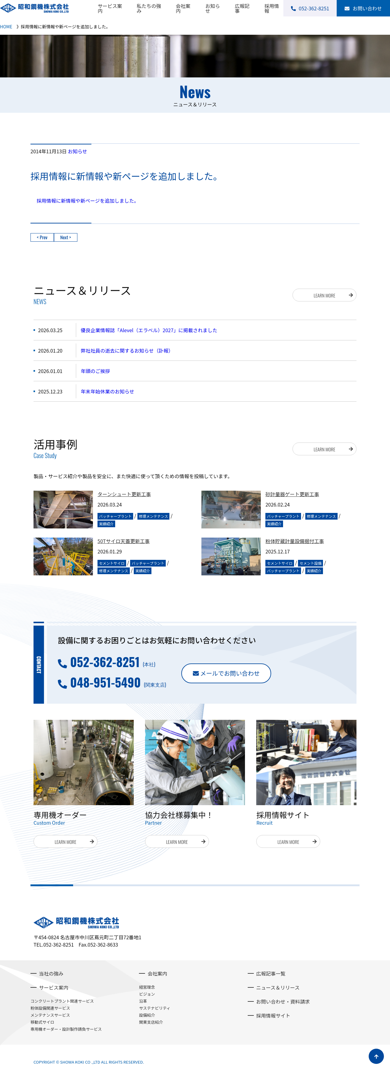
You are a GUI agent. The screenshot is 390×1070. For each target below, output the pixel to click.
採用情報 (271, 8)
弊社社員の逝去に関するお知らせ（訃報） (127, 350)
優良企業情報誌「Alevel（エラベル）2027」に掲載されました (149, 330)
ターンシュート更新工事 (124, 494)
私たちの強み (149, 8)
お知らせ (212, 8)
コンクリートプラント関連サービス (62, 1001)
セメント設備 (310, 563)
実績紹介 (106, 523)
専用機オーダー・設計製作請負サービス (66, 1029)
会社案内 (183, 8)
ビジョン (147, 994)
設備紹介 (147, 1015)
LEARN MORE (324, 294)
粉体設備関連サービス (50, 1008)
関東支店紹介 (151, 1022)
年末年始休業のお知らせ (107, 391)
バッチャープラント (115, 516)
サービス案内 (110, 8)
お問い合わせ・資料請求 (283, 1001)
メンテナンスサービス (50, 1015)
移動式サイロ (42, 1022)
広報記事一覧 (270, 973)
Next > (65, 237)
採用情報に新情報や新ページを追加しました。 (88, 200)
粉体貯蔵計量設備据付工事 (294, 541)
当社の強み (51, 973)
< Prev (42, 237)
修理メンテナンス (153, 516)
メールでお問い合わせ (232, 673)
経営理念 (147, 987)
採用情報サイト (273, 1015)
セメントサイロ (112, 563)
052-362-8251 (105, 661)
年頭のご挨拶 (95, 371)
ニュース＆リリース (278, 987)
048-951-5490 (105, 682)
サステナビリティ (154, 1008)
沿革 (143, 1001)
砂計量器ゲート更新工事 (292, 494)
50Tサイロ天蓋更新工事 (124, 541)
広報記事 (242, 8)
